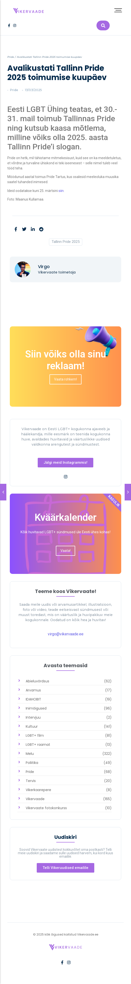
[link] (29, 9)
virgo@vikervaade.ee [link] (65, 634)
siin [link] (61, 191)
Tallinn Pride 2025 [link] (66, 241)
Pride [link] (10, 57)
